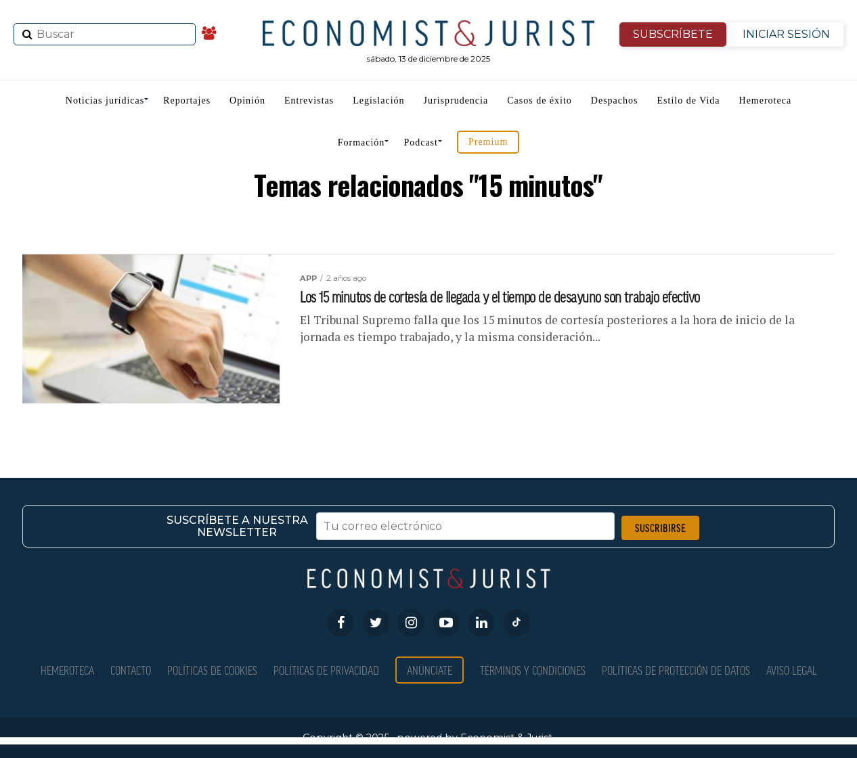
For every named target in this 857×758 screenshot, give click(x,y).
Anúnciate (429, 669)
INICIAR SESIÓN (786, 34)
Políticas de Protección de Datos (676, 669)
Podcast (420, 142)
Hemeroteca (765, 100)
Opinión (247, 100)
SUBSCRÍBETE (673, 34)
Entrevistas (309, 100)
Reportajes (187, 100)
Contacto (130, 669)
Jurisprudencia (456, 100)
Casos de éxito (539, 100)
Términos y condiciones (533, 669)
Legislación (378, 100)
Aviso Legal (791, 669)
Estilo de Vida (688, 100)
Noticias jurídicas (105, 100)
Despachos (614, 100)
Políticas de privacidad (326, 669)
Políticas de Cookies (212, 669)
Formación (361, 142)
